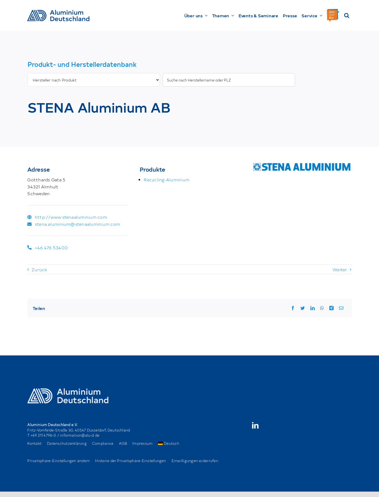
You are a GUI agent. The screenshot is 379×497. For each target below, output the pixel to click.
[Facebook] (293, 308)
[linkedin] (255, 425)
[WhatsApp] (322, 308)
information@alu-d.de (79, 435)
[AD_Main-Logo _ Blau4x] (58, 12)
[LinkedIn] (312, 308)
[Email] (341, 308)
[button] (346, 15)
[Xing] (331, 308)
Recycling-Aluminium (166, 179)
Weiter (340, 269)
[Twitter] (302, 308)
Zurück (39, 269)
